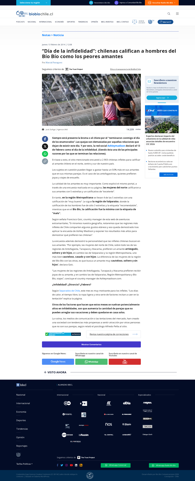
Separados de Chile (69, 290)
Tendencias (83, 22)
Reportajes (21, 445)
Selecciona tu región (33, 2)
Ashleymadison (116, 145)
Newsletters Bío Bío (99, 3)
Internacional (45, 22)
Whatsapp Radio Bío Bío (164, 465)
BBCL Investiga (107, 22)
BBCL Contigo (123, 22)
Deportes (71, 22)
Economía (59, 22)
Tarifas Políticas (23, 463)
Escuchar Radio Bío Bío (161, 2)
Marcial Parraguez (54, 62)
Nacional (32, 22)
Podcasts (20, 22)
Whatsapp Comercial (115, 465)
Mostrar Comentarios (91, 344)
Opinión (94, 22)
